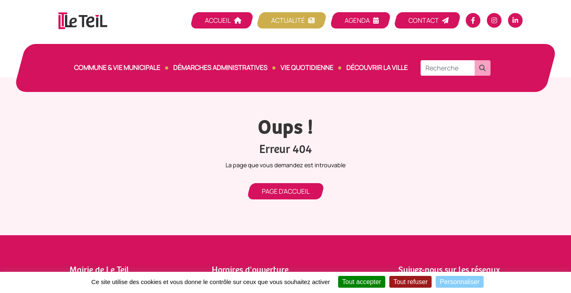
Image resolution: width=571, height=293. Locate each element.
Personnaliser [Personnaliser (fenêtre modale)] (460, 281)
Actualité (288, 20)
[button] (482, 68)
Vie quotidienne (306, 67)
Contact (423, 20)
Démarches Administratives (220, 67)
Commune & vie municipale (117, 67)
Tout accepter (361, 281)
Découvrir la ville (377, 67)
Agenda (357, 20)
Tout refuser (410, 281)
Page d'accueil (286, 191)
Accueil (218, 20)
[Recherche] (448, 68)
